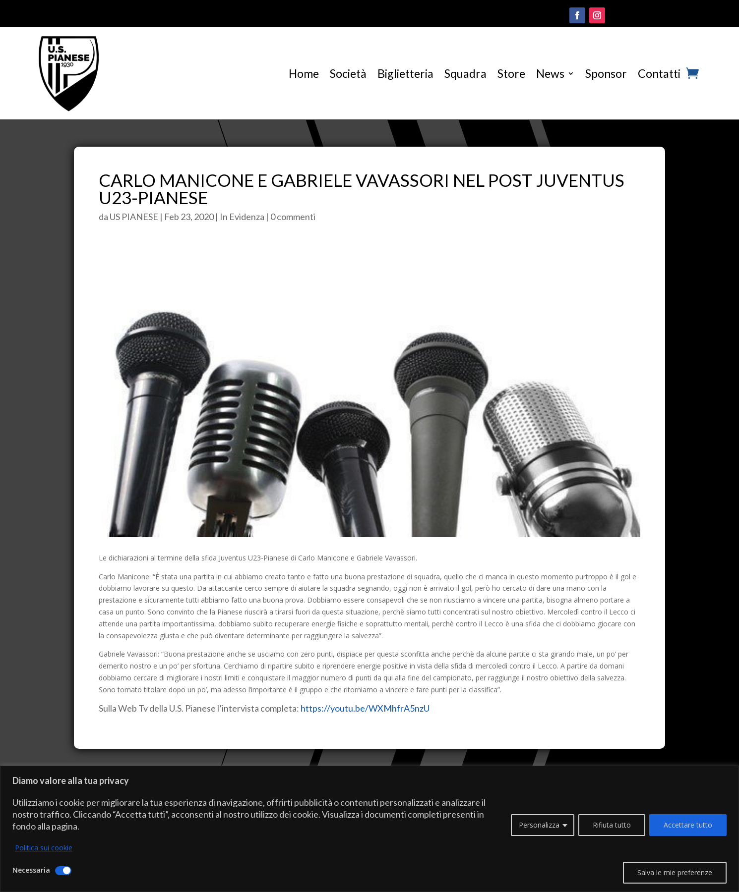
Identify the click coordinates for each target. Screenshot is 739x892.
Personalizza (539, 825)
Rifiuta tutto (612, 825)
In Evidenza (242, 216)
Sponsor (606, 73)
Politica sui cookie (43, 847)
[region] (369, 829)
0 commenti (292, 216)
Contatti (659, 73)
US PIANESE (134, 216)
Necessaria (31, 870)
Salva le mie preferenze (674, 872)
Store (511, 73)
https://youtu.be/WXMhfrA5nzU (365, 708)
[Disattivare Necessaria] (63, 870)
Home (304, 73)
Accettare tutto (688, 825)
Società (348, 73)
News (550, 73)
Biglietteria (405, 73)
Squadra (465, 73)
